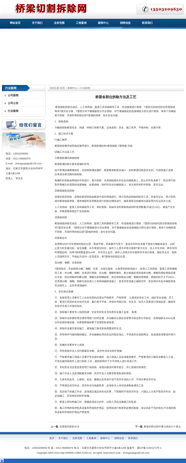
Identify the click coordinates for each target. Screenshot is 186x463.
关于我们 (37, 22)
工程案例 (81, 22)
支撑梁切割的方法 (69, 426)
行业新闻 (85, 88)
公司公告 (13, 103)
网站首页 (15, 22)
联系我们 (147, 22)
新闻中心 (103, 22)
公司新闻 (13, 95)
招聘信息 (125, 22)
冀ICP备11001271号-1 (149, 447)
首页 (62, 88)
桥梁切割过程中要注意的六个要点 (162, 426)
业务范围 (59, 22)
